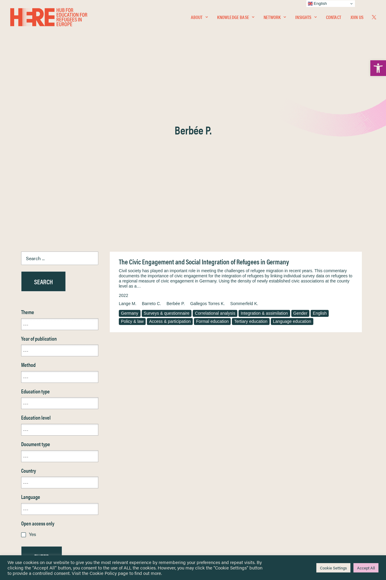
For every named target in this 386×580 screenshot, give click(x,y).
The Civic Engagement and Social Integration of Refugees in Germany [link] (204, 116)
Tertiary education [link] (250, 176)
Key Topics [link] (207, 525)
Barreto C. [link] (151, 158)
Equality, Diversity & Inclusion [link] (223, 487)
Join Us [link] (356, 17)
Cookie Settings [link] (333, 568)
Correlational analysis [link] (215, 168)
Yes (32, 389)
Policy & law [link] (132, 176)
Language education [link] (292, 176)
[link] (378, 68)
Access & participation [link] (170, 176)
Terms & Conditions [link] (215, 480)
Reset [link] (27, 429)
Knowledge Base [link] (235, 17)
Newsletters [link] (36, 499)
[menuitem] (199, 17)
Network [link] (275, 17)
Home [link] (27, 472)
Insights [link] (305, 17)
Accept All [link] (366, 568)
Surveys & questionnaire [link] (167, 168)
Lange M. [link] (127, 158)
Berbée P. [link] (175, 158)
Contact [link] (333, 17)
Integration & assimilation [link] (264, 168)
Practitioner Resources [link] (218, 519)
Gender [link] (300, 168)
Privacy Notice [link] (210, 473)
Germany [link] (129, 168)
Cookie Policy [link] (103, 573)
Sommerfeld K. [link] (244, 158)
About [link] (199, 17)
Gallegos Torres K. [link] (207, 158)
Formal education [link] (212, 176)
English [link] (320, 168)
